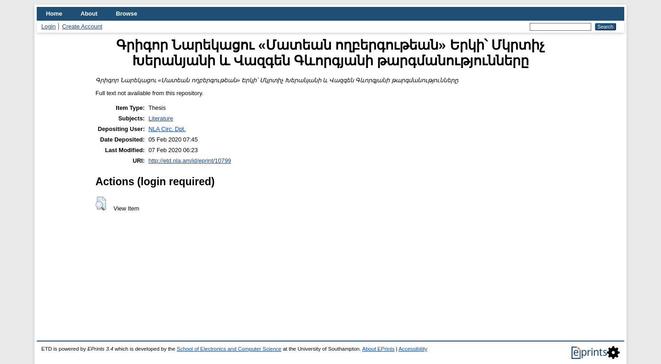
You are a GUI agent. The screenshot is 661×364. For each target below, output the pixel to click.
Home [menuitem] (54, 13)
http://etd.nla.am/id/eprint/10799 (189, 160)
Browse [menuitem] (126, 13)
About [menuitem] (89, 13)
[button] (100, 203)
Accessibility (412, 349)
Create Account (82, 26)
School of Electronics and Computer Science (229, 349)
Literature (160, 118)
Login (48, 26)
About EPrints (378, 349)
